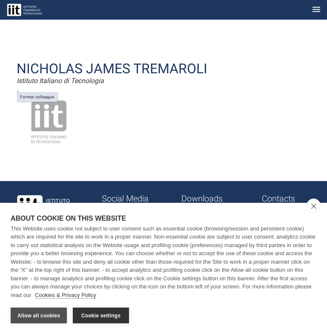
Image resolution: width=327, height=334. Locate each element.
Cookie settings (100, 316)
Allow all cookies (38, 316)
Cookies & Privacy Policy (65, 295)
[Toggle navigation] (316, 10)
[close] (314, 206)
